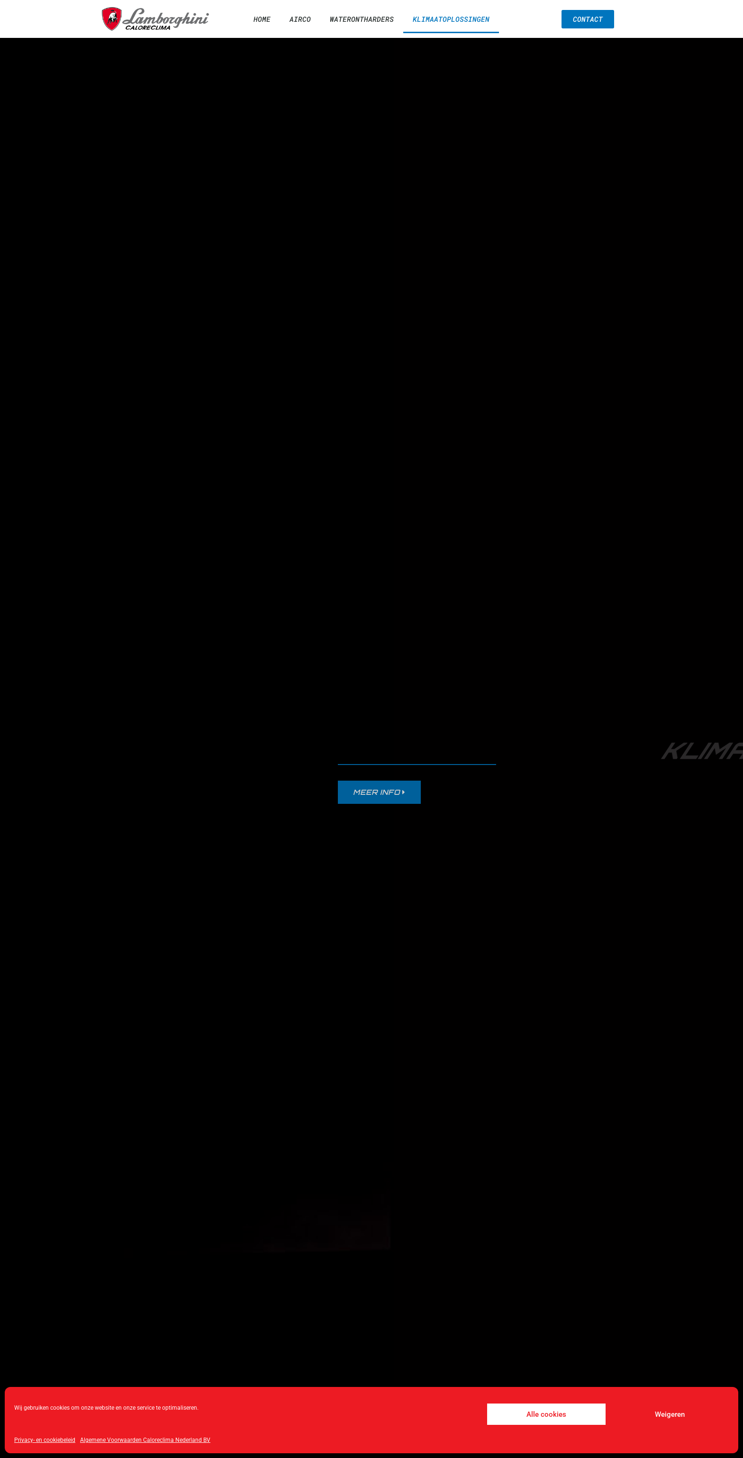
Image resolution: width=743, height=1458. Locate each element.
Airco (300, 19)
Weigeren (670, 1414)
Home (262, 19)
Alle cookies (546, 1414)
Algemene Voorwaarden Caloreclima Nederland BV (145, 1440)
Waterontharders (362, 19)
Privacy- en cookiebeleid (44, 1440)
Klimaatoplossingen (451, 19)
